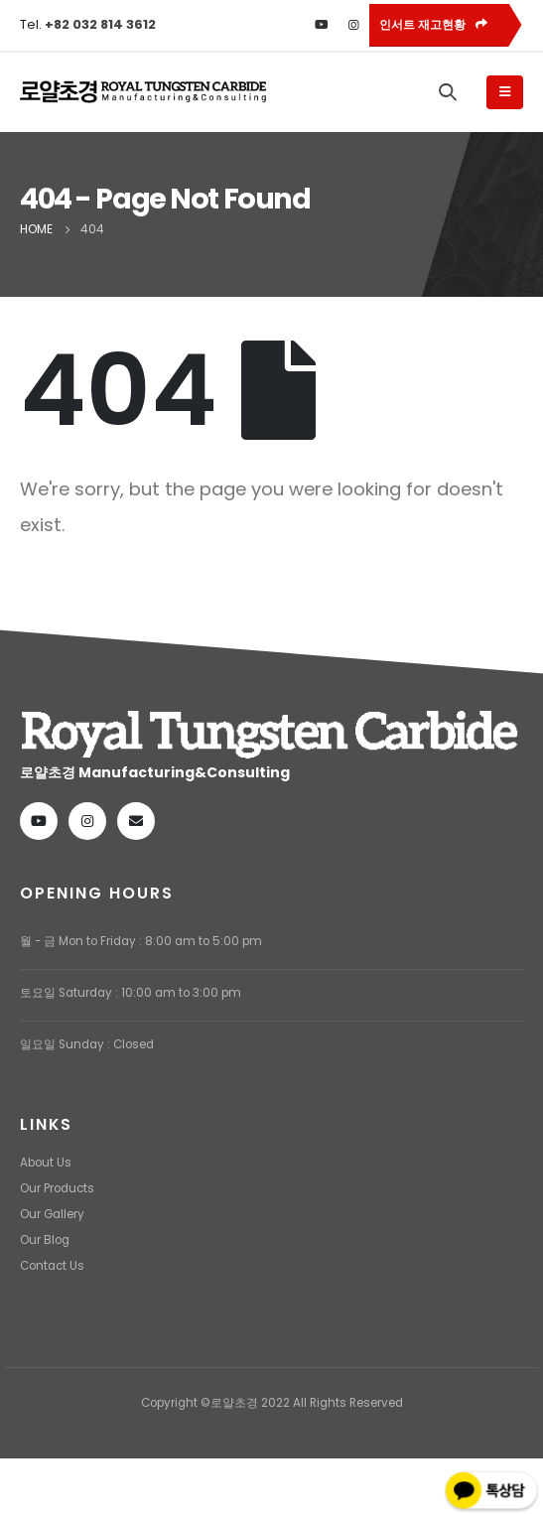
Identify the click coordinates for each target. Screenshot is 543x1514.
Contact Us (52, 1266)
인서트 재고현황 (433, 25)
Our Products (57, 1188)
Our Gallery (52, 1214)
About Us (45, 1162)
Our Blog (44, 1240)
